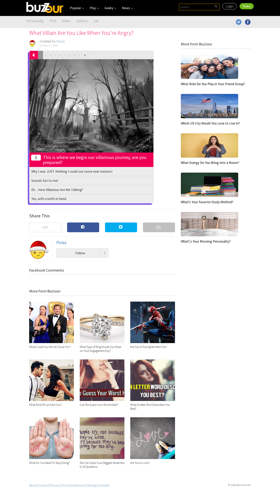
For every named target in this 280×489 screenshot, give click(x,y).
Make (247, 6)
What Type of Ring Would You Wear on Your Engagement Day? (100, 349)
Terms (65, 485)
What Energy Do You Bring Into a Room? (210, 162)
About (33, 485)
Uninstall (103, 485)
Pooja (60, 41)
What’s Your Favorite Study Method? (207, 202)
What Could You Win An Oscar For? (50, 347)
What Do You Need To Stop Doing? (49, 463)
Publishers (77, 485)
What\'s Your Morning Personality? (206, 241)
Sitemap (91, 485)
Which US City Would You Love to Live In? (210, 123)
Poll (53, 20)
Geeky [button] (110, 8)
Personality (35, 20)
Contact (43, 485)
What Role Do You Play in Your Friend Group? (213, 84)
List (96, 20)
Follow (90, 253)
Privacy (55, 485)
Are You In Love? (140, 463)
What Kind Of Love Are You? (45, 405)
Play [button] (94, 8)
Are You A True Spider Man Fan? (148, 347)
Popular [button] (77, 8)
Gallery (82, 20)
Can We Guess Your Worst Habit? (99, 405)
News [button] (127, 8)
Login (230, 6)
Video (66, 20)
